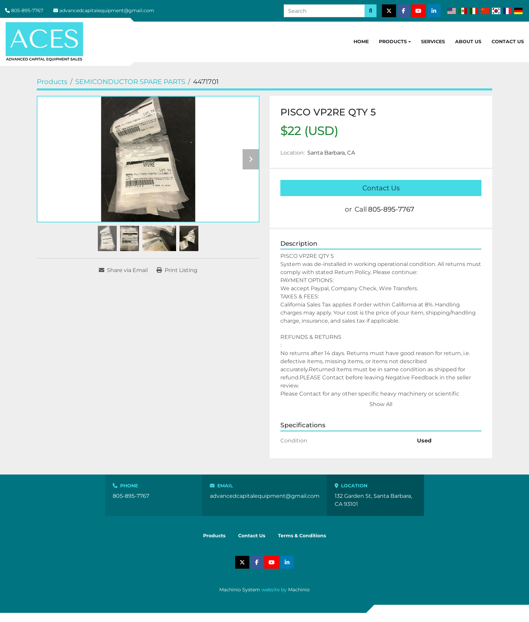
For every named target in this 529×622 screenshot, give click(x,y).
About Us (468, 41)
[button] (395, 42)
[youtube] (418, 10)
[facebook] (403, 10)
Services (433, 41)
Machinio (299, 590)
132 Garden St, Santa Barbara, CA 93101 (373, 500)
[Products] (52, 82)
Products (393, 41)
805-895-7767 (27, 10)
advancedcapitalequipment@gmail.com (106, 10)
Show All (380, 404)
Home (361, 41)
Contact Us (508, 41)
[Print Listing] (177, 270)
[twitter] (389, 10)
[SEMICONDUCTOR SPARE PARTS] (130, 82)
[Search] (324, 10)
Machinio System (239, 590)
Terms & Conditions (302, 536)
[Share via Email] (123, 270)
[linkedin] (434, 10)
